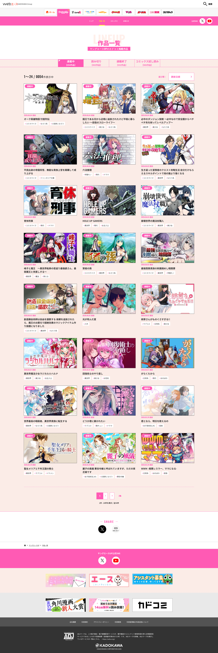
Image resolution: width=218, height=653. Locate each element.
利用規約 (80, 625)
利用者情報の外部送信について (142, 625)
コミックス (115, 21)
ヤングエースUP (34, 548)
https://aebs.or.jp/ (109, 642)
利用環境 (119, 625)
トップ (85, 21)
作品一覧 (99, 21)
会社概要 (66, 625)
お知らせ (131, 21)
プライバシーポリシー (99, 625)
